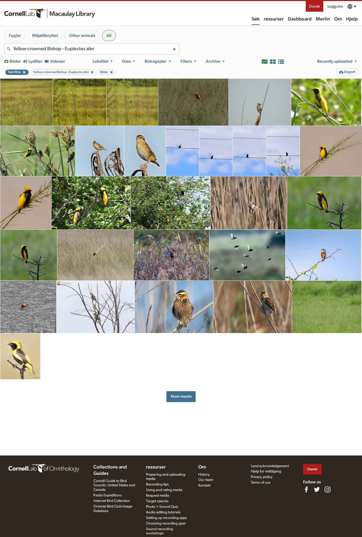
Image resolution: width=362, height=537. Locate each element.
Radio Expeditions (107, 495)
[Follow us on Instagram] (327, 489)
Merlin (323, 19)
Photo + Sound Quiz (162, 507)
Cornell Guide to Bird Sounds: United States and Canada (114, 485)
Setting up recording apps (166, 518)
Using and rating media (164, 490)
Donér (314, 6)
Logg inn (335, 6)
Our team (205, 480)
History (204, 474)
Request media (157, 495)
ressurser (274, 19)
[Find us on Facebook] (306, 489)
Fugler (15, 35)
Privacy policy (262, 477)
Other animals (82, 35)
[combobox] (91, 49)
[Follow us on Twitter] (317, 489)
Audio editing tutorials (163, 512)
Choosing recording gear (166, 523)
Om (338, 19)
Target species (157, 501)
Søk (256, 19)
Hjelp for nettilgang (266, 471)
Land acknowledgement (270, 466)
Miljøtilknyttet (45, 35)
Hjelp (352, 19)
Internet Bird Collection (111, 501)
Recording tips (157, 484)
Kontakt (204, 485)
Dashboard (300, 19)
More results (181, 396)
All (108, 35)
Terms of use (260, 482)
